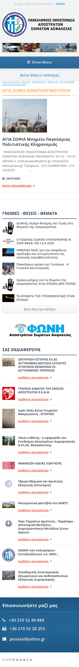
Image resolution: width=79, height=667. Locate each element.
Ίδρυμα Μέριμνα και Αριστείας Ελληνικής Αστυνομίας (40, 483)
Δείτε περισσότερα (18, 186)
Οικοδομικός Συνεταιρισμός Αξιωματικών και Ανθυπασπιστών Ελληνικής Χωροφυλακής (43, 575)
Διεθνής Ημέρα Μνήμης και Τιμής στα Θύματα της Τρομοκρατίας (44, 225)
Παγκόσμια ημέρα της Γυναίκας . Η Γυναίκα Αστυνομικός (42, 266)
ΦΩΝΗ (60, 4)
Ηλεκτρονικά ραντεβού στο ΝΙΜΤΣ (43, 503)
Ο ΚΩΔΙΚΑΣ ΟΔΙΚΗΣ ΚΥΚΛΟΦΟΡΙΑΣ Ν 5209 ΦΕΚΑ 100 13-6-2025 (43, 241)
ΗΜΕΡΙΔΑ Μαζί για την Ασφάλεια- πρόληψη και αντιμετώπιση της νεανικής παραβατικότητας (41, 254)
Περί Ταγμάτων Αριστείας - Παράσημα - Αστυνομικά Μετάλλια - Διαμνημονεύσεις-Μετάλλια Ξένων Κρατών (46, 526)
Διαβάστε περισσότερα (35, 377)
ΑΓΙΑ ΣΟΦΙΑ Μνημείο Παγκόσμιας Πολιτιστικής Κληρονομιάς (36, 142)
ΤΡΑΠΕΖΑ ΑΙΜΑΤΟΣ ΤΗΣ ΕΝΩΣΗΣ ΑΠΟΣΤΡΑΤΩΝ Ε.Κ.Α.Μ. (41, 390)
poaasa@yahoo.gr (27, 639)
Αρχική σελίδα (11, 82)
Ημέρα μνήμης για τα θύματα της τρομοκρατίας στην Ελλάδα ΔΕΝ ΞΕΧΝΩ (46, 282)
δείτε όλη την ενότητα (39, 309)
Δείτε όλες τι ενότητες (39, 75)
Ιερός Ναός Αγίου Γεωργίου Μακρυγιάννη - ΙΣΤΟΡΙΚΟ (38, 412)
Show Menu (39, 62)
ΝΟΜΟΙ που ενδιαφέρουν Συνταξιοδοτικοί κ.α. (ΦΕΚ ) (38, 552)
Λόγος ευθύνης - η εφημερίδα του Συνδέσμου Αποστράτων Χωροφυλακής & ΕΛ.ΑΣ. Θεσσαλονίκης (46, 441)
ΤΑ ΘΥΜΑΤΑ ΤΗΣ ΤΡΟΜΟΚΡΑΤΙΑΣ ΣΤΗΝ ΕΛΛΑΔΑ (45, 298)
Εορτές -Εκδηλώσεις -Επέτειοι (40, 82)
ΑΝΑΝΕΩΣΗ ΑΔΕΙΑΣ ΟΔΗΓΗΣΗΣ (40, 463)
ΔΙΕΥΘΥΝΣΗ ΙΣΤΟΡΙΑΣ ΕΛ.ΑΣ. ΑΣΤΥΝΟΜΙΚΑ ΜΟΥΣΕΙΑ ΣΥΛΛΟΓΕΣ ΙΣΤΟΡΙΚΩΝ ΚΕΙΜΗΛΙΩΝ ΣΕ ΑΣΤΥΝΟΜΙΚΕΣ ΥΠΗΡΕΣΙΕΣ (42, 365)
